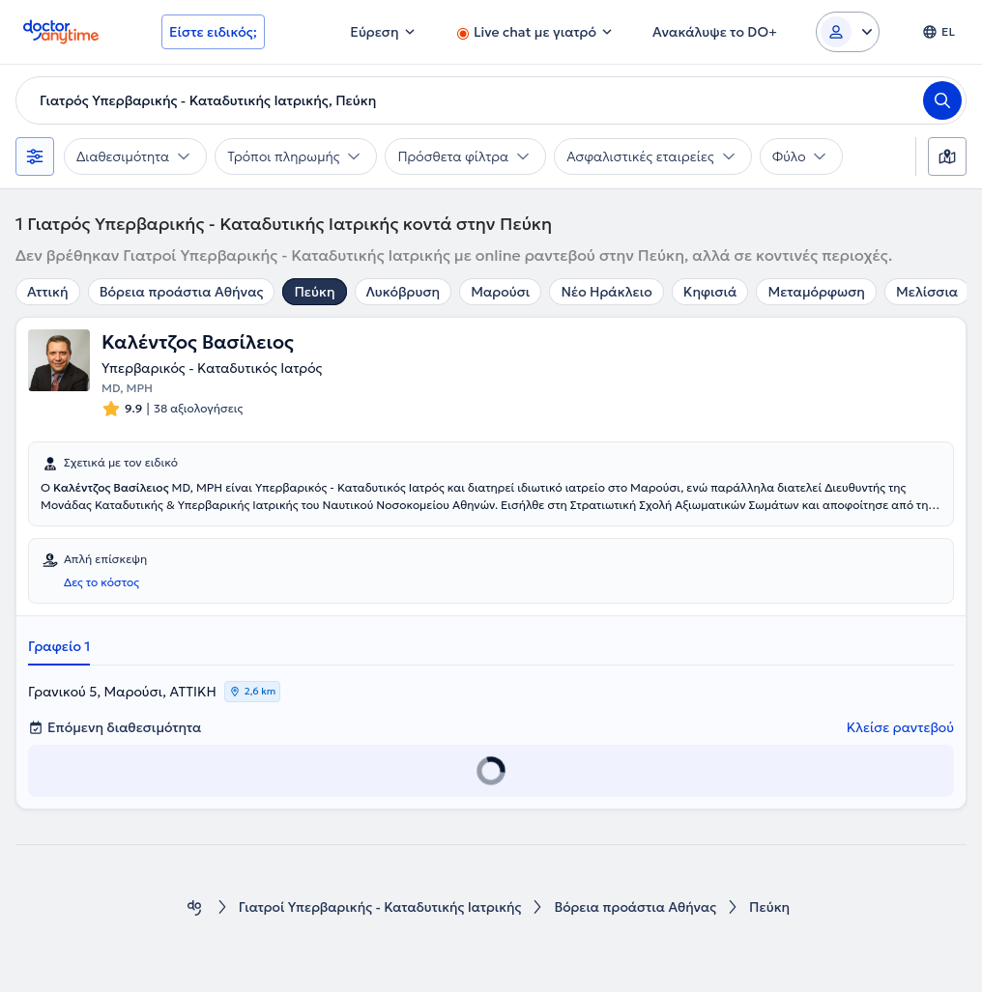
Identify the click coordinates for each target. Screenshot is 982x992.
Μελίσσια (927, 291)
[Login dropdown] (848, 32)
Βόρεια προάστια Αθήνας (182, 291)
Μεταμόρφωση (815, 291)
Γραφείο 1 (59, 646)
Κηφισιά (710, 291)
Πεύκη (314, 291)
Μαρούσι (500, 291)
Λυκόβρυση (403, 291)
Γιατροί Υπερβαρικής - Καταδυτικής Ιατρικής (379, 907)
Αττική (48, 291)
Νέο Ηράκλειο (606, 291)
